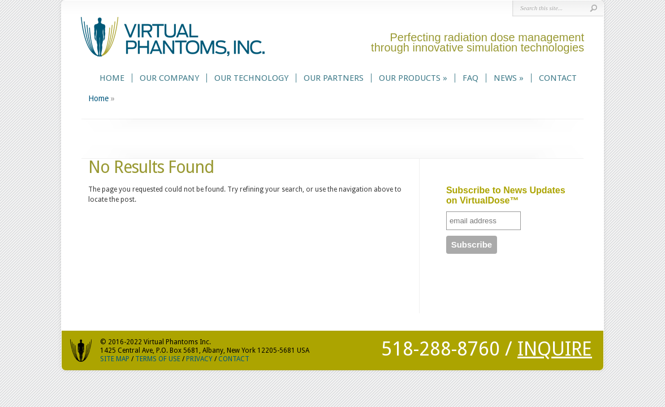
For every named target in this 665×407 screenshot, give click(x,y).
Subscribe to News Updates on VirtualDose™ (505, 195)
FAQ (470, 78)
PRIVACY (199, 359)
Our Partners (334, 78)
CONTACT (233, 359)
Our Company (169, 78)
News (509, 78)
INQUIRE (554, 348)
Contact (558, 78)
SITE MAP (114, 359)
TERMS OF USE (157, 359)
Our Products (413, 78)
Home (112, 78)
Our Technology (251, 78)
